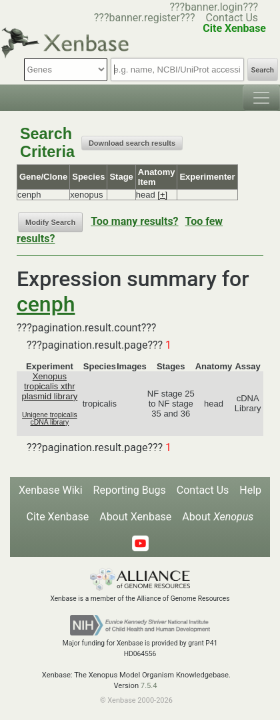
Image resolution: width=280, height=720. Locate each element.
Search (262, 70)
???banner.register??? (144, 17)
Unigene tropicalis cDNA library (49, 418)
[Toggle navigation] (261, 98)
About (217, 516)
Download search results (132, 143)
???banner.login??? (213, 7)
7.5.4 (149, 685)
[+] (162, 195)
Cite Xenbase (58, 516)
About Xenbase (135, 516)
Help (250, 490)
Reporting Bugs (129, 490)
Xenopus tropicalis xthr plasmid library (49, 386)
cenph (46, 304)
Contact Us (232, 17)
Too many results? (134, 221)
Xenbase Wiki (51, 490)
